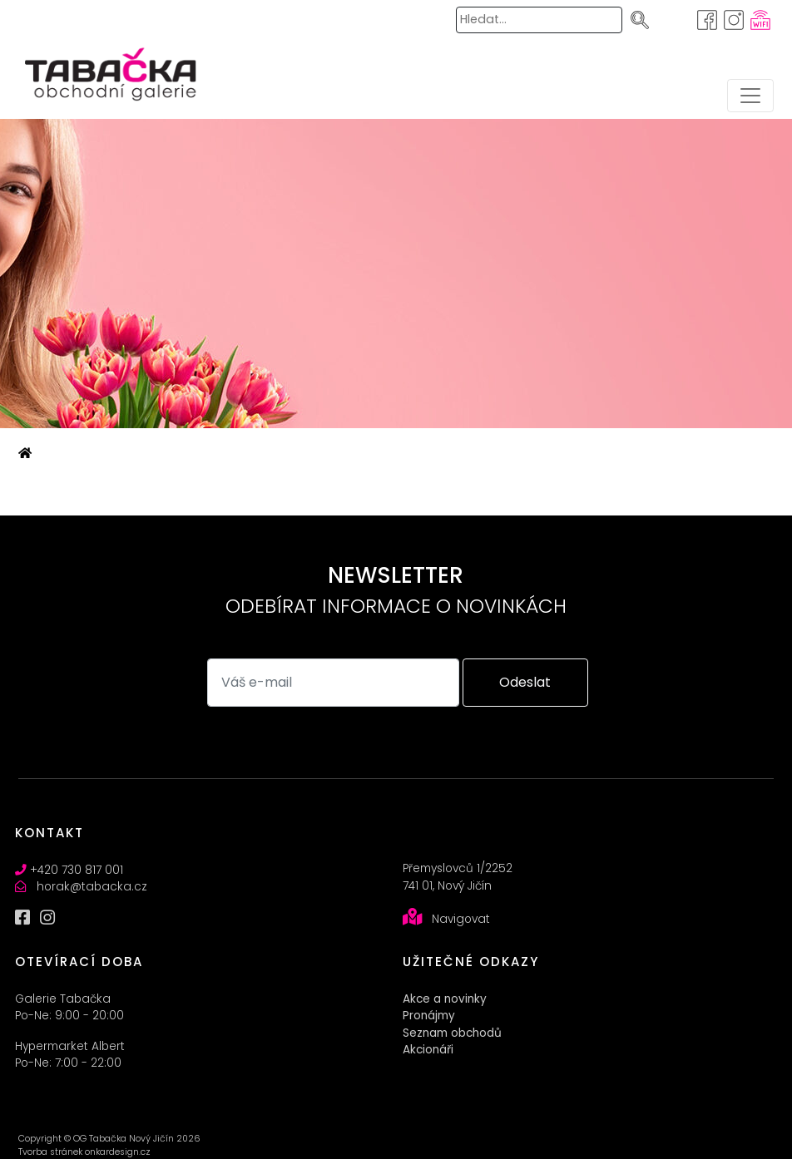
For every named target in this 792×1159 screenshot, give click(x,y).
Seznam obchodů (452, 1033)
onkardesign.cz (118, 1152)
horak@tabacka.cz (92, 887)
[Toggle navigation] (750, 95)
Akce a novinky (445, 999)
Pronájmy (429, 1015)
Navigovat (461, 919)
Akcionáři (428, 1050)
